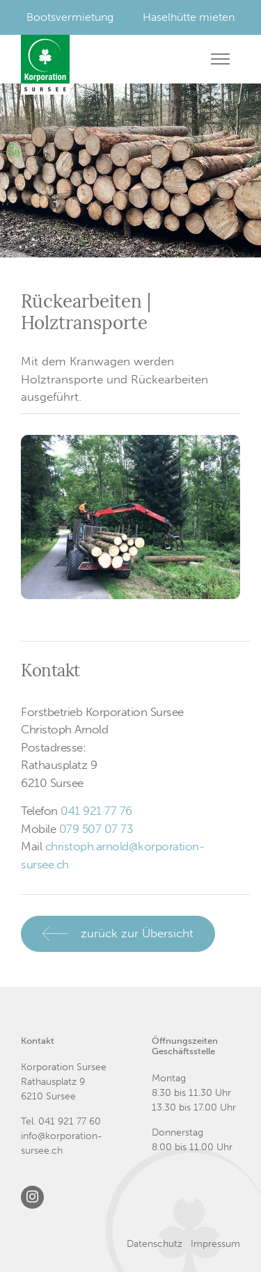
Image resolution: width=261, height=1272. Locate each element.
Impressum (215, 1244)
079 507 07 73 (96, 829)
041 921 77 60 (69, 1121)
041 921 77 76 (96, 811)
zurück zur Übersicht (137, 933)
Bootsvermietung (69, 17)
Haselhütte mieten (189, 17)
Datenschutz (154, 1244)
